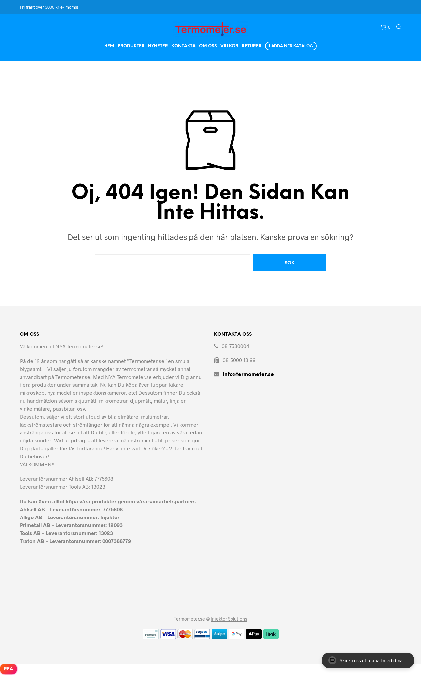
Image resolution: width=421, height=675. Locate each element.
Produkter (131, 46)
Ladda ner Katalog (291, 46)
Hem (109, 46)
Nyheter (158, 46)
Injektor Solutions (229, 619)
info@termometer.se (248, 374)
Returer (252, 46)
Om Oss (208, 46)
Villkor (229, 46)
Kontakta (183, 46)
